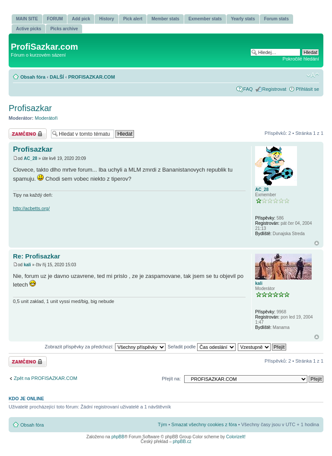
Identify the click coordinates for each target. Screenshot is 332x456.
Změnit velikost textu (312, 75)
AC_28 (30, 158)
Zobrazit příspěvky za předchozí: (105, 346)
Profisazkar (30, 108)
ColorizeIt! (236, 436)
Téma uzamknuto (28, 133)
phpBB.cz (182, 441)
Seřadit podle (202, 346)
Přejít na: (171, 378)
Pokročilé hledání (301, 58)
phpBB (118, 436)
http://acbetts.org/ (31, 208)
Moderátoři (46, 118)
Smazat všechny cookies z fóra (204, 424)
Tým (162, 424)
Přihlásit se (307, 89)
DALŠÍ (57, 77)
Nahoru (316, 243)
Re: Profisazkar (36, 256)
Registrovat (274, 89)
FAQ (248, 89)
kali (27, 264)
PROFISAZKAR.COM (91, 77)
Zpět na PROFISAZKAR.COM (45, 378)
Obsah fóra (32, 77)
